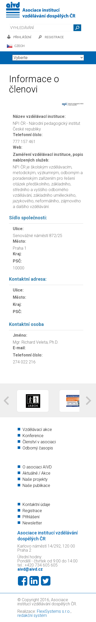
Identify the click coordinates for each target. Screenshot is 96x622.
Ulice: (18, 228)
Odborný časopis (38, 448)
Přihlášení (31, 516)
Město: (19, 241)
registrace (54, 37)
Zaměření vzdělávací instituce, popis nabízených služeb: (48, 157)
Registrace (32, 510)
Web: (17, 147)
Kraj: (17, 253)
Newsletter (32, 523)
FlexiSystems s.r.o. (54, 611)
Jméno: (20, 335)
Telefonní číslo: (27, 134)
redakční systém (32, 615)
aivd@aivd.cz (30, 569)
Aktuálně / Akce (36, 473)
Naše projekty (35, 479)
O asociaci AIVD (37, 467)
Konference (33, 435)
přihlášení (22, 37)
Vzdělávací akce (37, 429)
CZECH (19, 46)
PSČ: (17, 261)
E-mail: (19, 347)
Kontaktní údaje (36, 504)
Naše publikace (36, 485)
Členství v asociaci (39, 441)
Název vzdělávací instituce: (39, 116)
